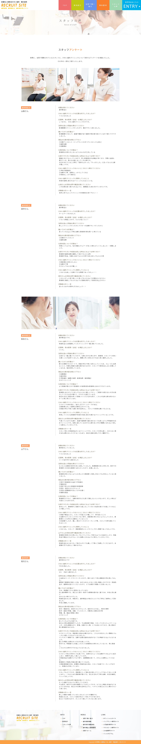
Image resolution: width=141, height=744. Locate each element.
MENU (83, 714)
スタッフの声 (116, 5)
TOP (65, 5)
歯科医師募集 (87, 721)
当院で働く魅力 (90, 5)
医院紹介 (77, 5)
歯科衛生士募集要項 (89, 727)
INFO (62, 714)
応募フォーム (87, 731)
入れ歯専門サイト (109, 731)
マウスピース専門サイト (111, 727)
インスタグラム (108, 734)
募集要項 (103, 5)
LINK (103, 714)
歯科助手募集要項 (88, 724)
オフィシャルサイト (109, 718)
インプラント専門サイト (111, 721)
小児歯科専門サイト (109, 724)
